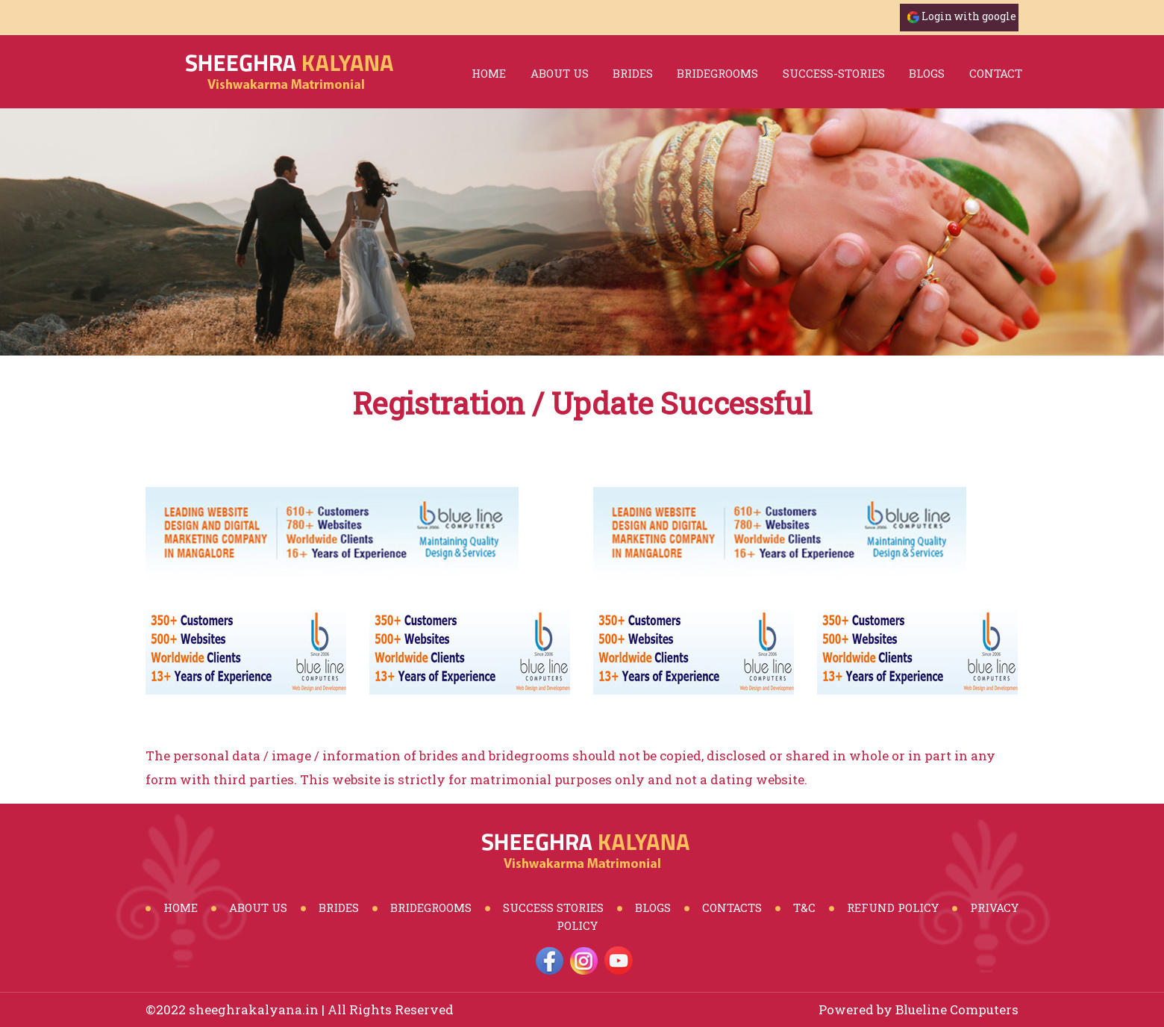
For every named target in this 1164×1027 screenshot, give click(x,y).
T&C (804, 907)
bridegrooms (717, 73)
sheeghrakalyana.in (254, 1009)
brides (633, 73)
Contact (995, 73)
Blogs (653, 907)
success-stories (834, 73)
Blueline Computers (956, 1009)
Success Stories (553, 907)
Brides (339, 907)
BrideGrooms (431, 907)
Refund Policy (893, 907)
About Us (560, 73)
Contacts (732, 907)
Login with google (969, 16)
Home (489, 73)
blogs (927, 73)
